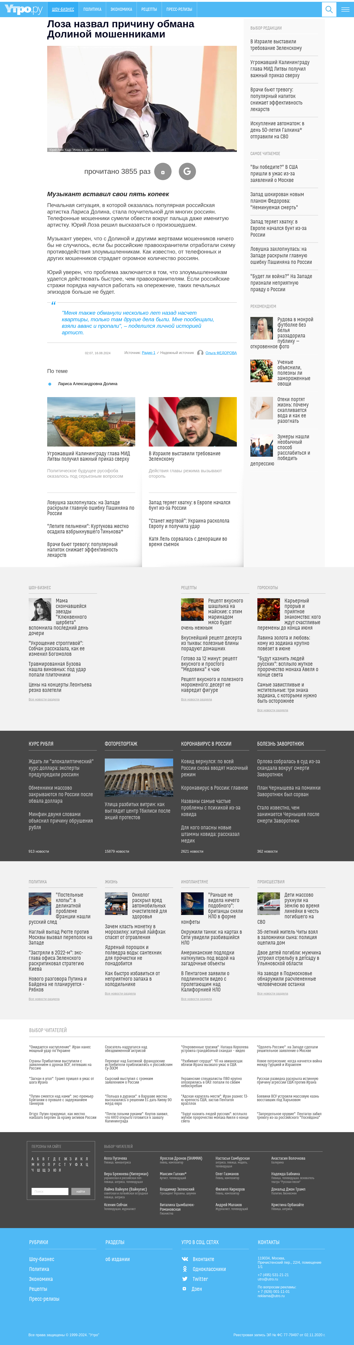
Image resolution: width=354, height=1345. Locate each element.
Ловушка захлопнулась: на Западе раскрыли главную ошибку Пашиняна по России (90, 508)
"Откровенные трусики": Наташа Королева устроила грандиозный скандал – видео (214, 1049)
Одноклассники (204, 1269)
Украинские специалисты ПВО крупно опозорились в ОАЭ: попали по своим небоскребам (211, 1082)
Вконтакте (198, 1259)
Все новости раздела (44, 699)
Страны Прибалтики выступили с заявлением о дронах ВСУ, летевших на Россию (60, 1064)
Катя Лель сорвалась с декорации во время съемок (188, 542)
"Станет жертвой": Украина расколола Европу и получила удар (189, 524)
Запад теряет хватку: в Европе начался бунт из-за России (190, 505)
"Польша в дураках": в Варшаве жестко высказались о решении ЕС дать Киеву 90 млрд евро (138, 1100)
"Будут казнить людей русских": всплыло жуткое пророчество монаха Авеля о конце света (215, 1117)
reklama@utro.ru (271, 1296)
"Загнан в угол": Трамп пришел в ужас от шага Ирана (61, 1080)
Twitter (195, 1279)
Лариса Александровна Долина (87, 384)
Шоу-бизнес (63, 9)
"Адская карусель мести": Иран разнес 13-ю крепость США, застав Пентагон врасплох (214, 1100)
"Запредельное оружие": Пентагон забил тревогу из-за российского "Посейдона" (289, 1115)
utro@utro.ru (268, 1279)
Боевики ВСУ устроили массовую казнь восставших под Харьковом (288, 1098)
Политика (92, 9)
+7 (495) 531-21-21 (273, 1275)
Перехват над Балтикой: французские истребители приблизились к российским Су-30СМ (138, 1064)
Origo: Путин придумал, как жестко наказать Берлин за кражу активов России (62, 1115)
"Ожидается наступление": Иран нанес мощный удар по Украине (60, 1049)
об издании (117, 1259)
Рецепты (149, 9)
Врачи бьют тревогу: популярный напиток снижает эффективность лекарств (82, 549)
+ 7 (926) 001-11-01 (274, 1292)
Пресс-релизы (179, 9)
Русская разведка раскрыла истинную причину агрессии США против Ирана (287, 1080)
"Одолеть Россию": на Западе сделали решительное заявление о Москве (287, 1049)
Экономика (121, 9)
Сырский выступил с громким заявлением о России (129, 1080)
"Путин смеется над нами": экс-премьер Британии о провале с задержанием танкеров (61, 1100)
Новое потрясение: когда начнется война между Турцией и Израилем (289, 1063)
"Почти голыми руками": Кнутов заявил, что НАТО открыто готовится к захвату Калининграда (136, 1117)
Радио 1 (149, 353)
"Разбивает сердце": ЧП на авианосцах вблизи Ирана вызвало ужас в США (211, 1063)
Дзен (192, 1289)
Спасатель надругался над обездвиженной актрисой (126, 1049)
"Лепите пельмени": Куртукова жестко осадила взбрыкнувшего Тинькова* (88, 529)
